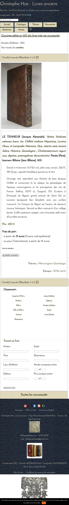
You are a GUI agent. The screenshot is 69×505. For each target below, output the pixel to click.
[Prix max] (44, 379)
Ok (43, 502)
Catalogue (21, 24)
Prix (36, 374)
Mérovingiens (45, 263)
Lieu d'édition (10, 364)
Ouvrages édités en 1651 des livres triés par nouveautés (30, 35)
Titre (5, 355)
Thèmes (32, 263)
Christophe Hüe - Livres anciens (28, 4)
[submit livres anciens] (20, 20)
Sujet (36, 346)
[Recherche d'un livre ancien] (9, 20)
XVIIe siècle (59, 271)
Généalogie (59, 263)
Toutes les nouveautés (33, 394)
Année (37, 364)
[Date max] (44, 370)
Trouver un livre (11, 341)
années (19, 47)
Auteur (6, 346)
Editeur (7, 374)
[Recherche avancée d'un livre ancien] (9, 388)
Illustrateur (39, 355)
